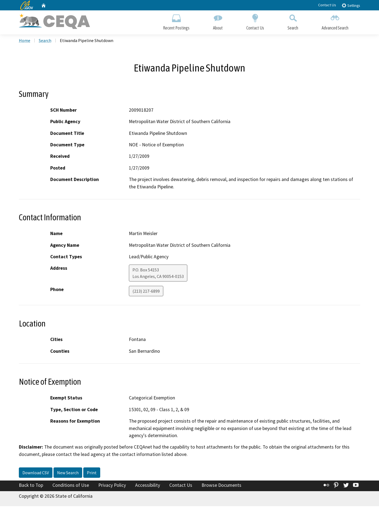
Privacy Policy (112, 486)
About (218, 21)
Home (24, 41)
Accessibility (147, 486)
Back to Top (31, 486)
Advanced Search (335, 21)
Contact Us (327, 4)
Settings (351, 5)
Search (293, 21)
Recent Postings (176, 21)
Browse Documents (221, 486)
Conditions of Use (70, 486)
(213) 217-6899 (146, 292)
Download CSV (35, 473)
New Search (68, 473)
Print (92, 473)
